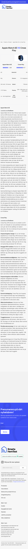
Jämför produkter (6, 515)
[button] (24, 6)
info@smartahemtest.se (18, 481)
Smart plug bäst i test (5, 536)
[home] (7, 7)
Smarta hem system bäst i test (7, 531)
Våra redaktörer (5, 518)
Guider (3, 506)
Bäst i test (4, 503)
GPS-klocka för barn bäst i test (7, 527)
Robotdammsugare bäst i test (7, 532)
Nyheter (3, 512)
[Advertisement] (14, 25)
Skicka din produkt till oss (8, 491)
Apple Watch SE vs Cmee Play (19, 42)
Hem (2, 42)
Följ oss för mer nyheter (12, 462)
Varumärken (4, 488)
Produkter (4, 485)
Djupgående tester (6, 509)
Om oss (3, 497)
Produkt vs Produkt (8, 42)
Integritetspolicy (6, 494)
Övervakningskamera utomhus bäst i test (10, 529)
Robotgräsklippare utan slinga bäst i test (9, 525)
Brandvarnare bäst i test (6, 534)
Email (2, 423)
